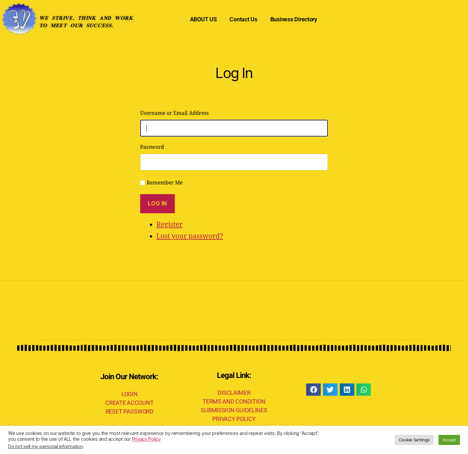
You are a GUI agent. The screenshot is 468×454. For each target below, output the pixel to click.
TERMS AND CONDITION (234, 401)
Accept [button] (449, 439)
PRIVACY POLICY (233, 418)
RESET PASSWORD (129, 411)
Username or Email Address (174, 113)
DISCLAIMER (233, 392)
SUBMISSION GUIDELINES (234, 410)
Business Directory (293, 19)
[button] (313, 389)
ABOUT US (203, 19)
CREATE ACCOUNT (129, 402)
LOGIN (129, 394)
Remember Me (165, 183)
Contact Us (243, 19)
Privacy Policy (146, 439)
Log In (157, 203)
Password (152, 147)
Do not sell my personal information (45, 446)
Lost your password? (189, 236)
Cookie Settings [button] (414, 439)
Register (169, 224)
